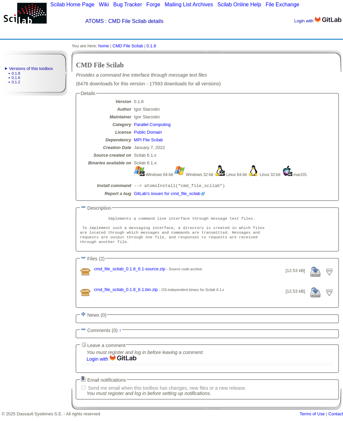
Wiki (104, 4)
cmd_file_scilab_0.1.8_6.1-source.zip (130, 273)
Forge (153, 4)
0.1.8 (16, 73)
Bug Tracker (127, 4)
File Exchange (282, 4)
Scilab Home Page (72, 4)
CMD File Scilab (127, 45)
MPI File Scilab (148, 139)
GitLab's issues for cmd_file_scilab (167, 194)
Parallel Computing (152, 124)
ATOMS (94, 21)
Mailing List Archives (189, 4)
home (103, 45)
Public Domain (148, 132)
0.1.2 (16, 82)
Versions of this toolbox (31, 68)
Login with (317, 20)
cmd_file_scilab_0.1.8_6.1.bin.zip (126, 294)
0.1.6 (16, 78)
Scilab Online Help (239, 4)
